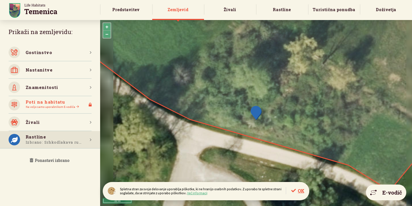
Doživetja (386, 9)
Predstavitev (126, 9)
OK (301, 191)
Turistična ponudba (334, 9)
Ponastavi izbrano (50, 160)
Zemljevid (178, 9)
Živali (230, 9)
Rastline (282, 9)
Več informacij (197, 193)
